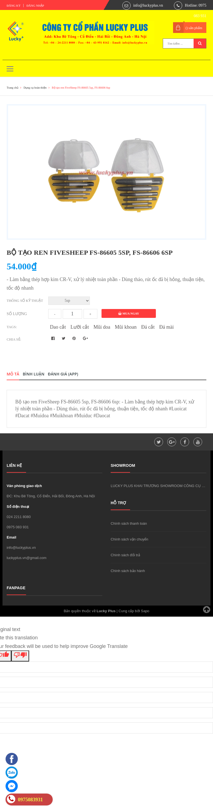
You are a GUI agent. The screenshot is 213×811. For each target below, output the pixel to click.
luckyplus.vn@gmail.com (26, 558)
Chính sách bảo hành (128, 571)
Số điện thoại (18, 506)
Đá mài (166, 327)
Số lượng (17, 314)
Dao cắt (58, 327)
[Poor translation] (20, 655)
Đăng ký (14, 5)
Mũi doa (101, 327)
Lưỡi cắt (79, 327)
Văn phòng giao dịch (24, 486)
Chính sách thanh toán (129, 523)
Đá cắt (147, 327)
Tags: (12, 327)
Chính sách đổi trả (125, 555)
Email (11, 537)
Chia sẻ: (14, 339)
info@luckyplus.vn (148, 5)
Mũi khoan (126, 327)
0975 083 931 (18, 527)
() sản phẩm (194, 28)
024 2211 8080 (19, 517)
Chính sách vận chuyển (129, 539)
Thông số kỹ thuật (25, 300)
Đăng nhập (35, 5)
